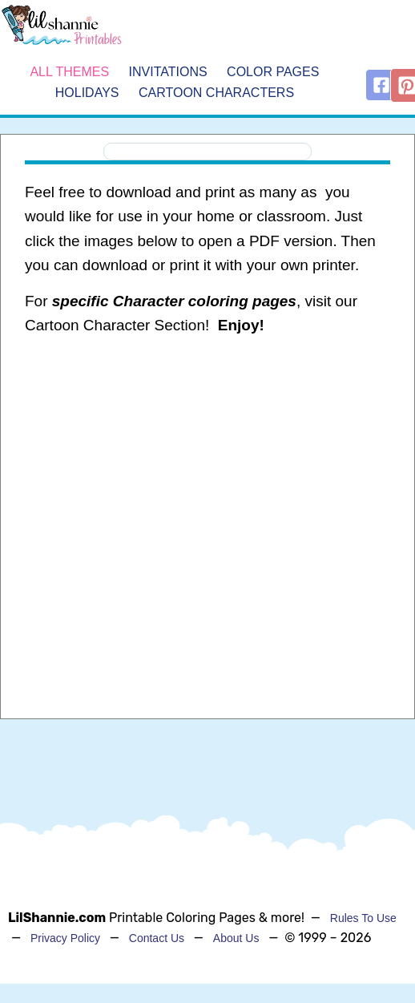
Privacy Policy (65, 938)
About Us (236, 938)
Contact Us (156, 938)
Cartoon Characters (216, 92)
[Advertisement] (202, 478)
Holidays (87, 92)
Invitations (168, 72)
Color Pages (273, 72)
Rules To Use (363, 918)
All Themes (69, 72)
